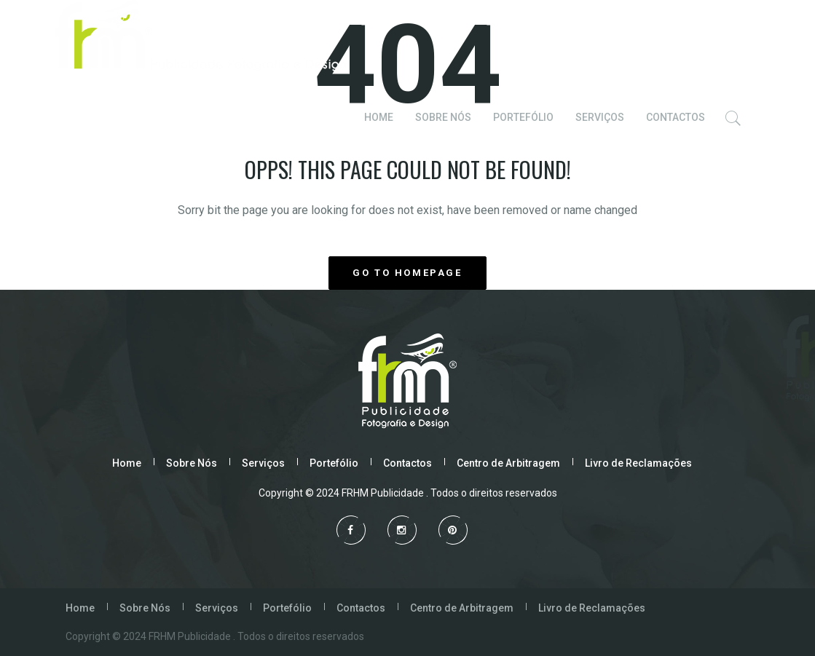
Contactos (407, 463)
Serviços (263, 463)
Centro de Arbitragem (508, 463)
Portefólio (334, 463)
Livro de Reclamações (638, 463)
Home (126, 463)
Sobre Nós (191, 463)
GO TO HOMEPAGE (407, 272)
